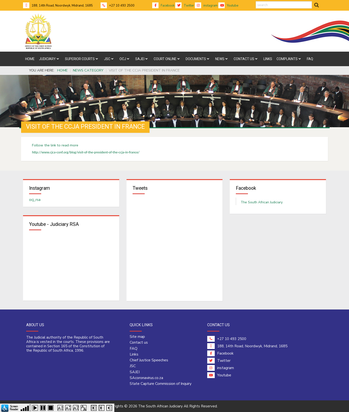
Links (134, 354)
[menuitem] (30, 59)
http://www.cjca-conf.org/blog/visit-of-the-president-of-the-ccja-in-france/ (86, 152)
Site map (137, 337)
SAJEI (135, 372)
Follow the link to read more (55, 145)
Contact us (139, 342)
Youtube (228, 5)
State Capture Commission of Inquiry (160, 384)
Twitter (184, 5)
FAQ (133, 348)
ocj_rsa (34, 200)
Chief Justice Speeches (149, 360)
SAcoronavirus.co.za (146, 378)
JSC (133, 366)
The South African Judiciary (262, 202)
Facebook (163, 5)
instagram (206, 5)
